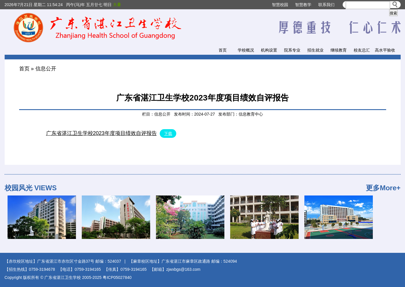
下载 (168, 133)
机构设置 (269, 50)
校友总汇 (362, 50)
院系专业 (292, 50)
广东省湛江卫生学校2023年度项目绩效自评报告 (101, 133)
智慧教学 (303, 4)
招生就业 (315, 50)
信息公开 (45, 69)
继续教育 (338, 50)
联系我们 (326, 4)
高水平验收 (385, 50)
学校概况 (246, 50)
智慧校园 (280, 4)
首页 (223, 50)
